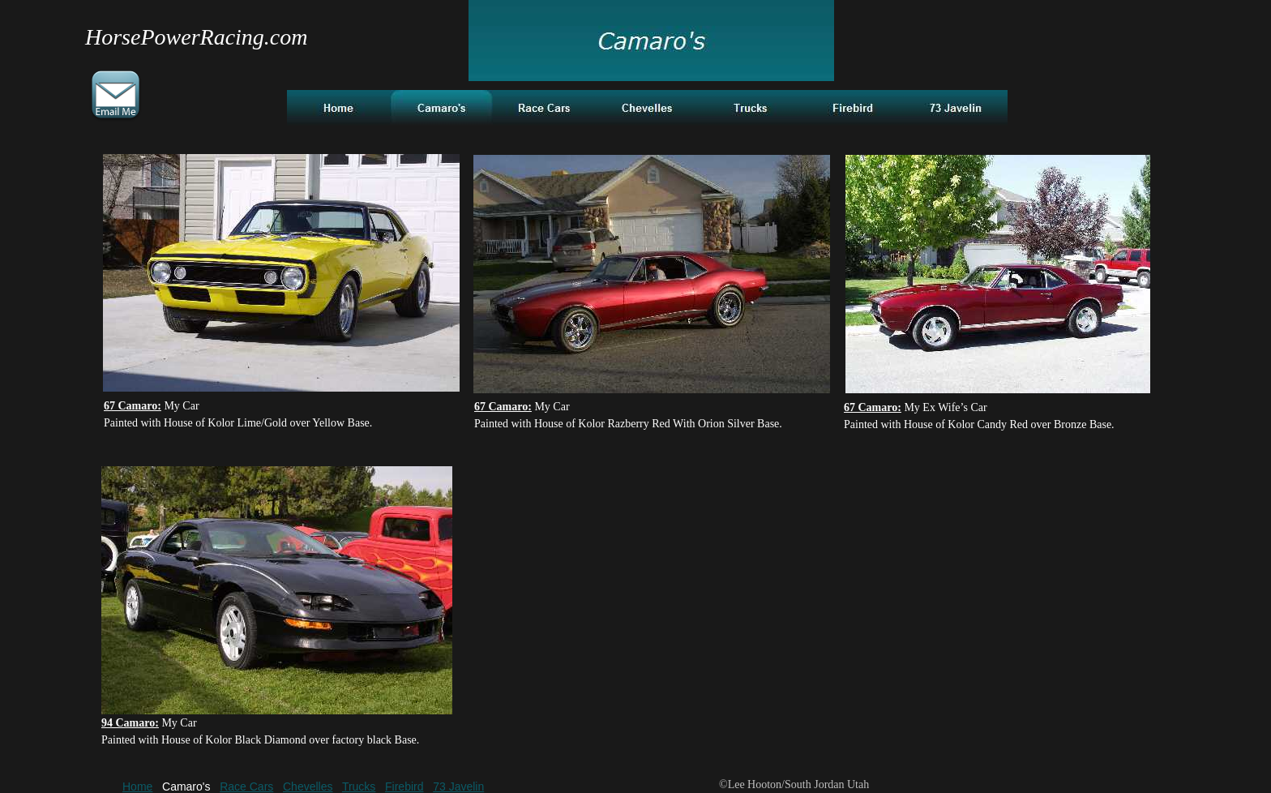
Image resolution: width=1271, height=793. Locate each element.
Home (137, 786)
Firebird (404, 786)
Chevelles (307, 786)
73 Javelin (458, 786)
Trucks (358, 786)
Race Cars (246, 786)
